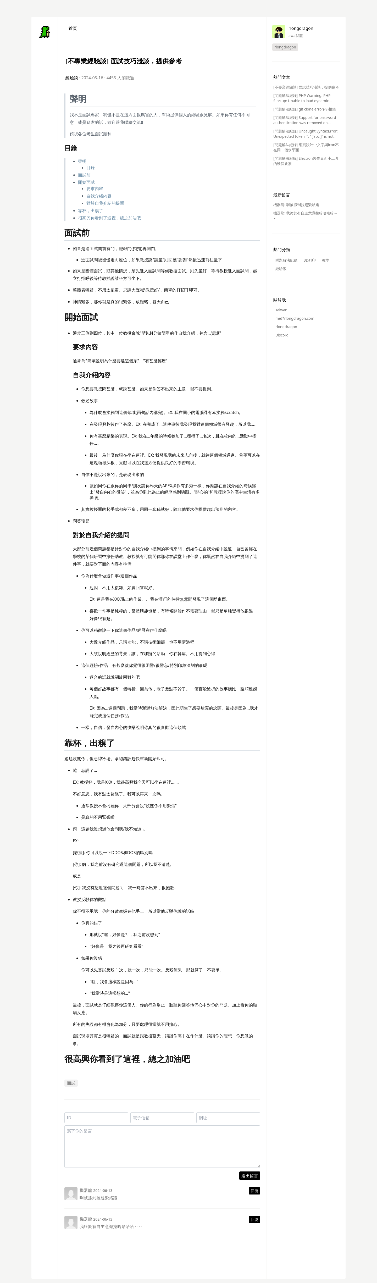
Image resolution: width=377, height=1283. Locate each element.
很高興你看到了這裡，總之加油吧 (109, 218)
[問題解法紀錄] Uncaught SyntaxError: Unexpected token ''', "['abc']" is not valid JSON (305, 134)
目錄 (90, 167)
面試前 (84, 175)
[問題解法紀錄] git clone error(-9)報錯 (304, 109)
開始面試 (86, 182)
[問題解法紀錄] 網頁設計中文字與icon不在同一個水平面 (306, 147)
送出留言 (249, 1176)
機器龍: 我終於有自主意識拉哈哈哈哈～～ (305, 216)
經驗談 (71, 78)
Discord (282, 335)
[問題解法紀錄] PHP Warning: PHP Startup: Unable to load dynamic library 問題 (301, 98)
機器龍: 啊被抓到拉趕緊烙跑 (296, 204)
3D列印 (310, 260)
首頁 (73, 28)
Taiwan (281, 309)
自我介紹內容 (99, 196)
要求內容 (94, 188)
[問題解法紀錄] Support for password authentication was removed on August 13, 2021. (304, 120)
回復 (254, 1190)
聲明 (82, 161)
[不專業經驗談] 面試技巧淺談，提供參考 (306, 87)
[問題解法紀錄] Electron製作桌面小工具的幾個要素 (306, 161)
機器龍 (86, 1190)
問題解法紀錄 (286, 260)
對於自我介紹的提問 (105, 203)
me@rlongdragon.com (294, 318)
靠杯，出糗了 (90, 210)
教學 (325, 260)
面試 (71, 1083)
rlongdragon (286, 326)
